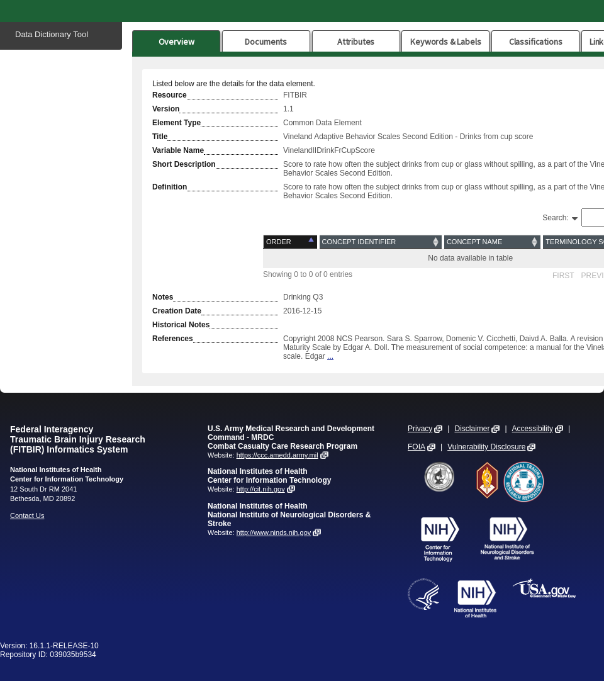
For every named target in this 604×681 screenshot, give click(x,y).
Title (159, 136)
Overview (176, 41)
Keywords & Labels (445, 41)
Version (165, 108)
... (330, 356)
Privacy (420, 428)
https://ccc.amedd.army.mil (277, 455)
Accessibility (532, 428)
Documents (266, 41)
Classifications (535, 41)
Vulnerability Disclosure (486, 446)
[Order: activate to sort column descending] (291, 242)
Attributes (356, 41)
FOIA (416, 446)
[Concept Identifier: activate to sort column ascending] (380, 242)
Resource (169, 95)
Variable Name (178, 150)
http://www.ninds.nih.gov (274, 532)
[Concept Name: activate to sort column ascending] (492, 242)
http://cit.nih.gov (261, 489)
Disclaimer (471, 428)
